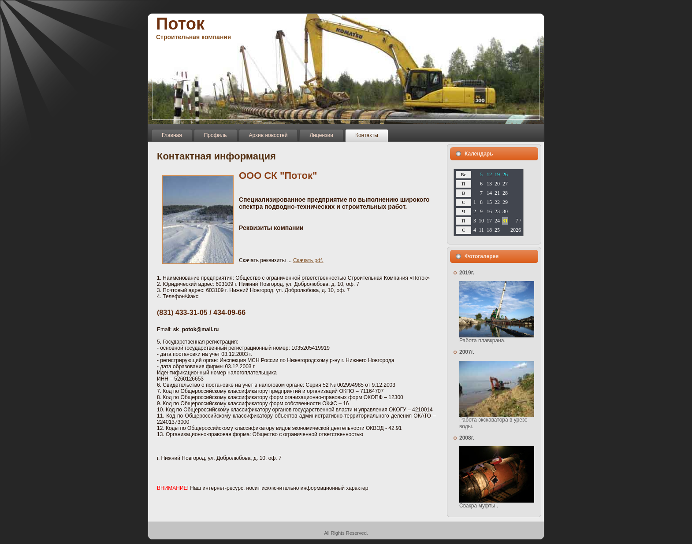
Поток (180, 24)
